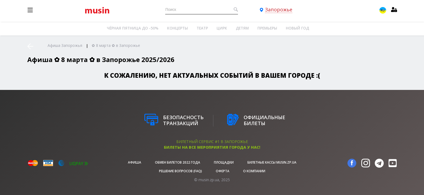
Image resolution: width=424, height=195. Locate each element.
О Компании (254, 171)
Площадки (224, 162)
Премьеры (267, 28)
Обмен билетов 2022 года (177, 162)
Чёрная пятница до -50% (132, 28)
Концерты (177, 28)
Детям (242, 28)
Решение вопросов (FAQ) (180, 171)
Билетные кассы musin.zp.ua (271, 162)
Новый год (297, 28)
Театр (202, 28)
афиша (134, 162)
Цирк (222, 28)
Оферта (222, 171)
